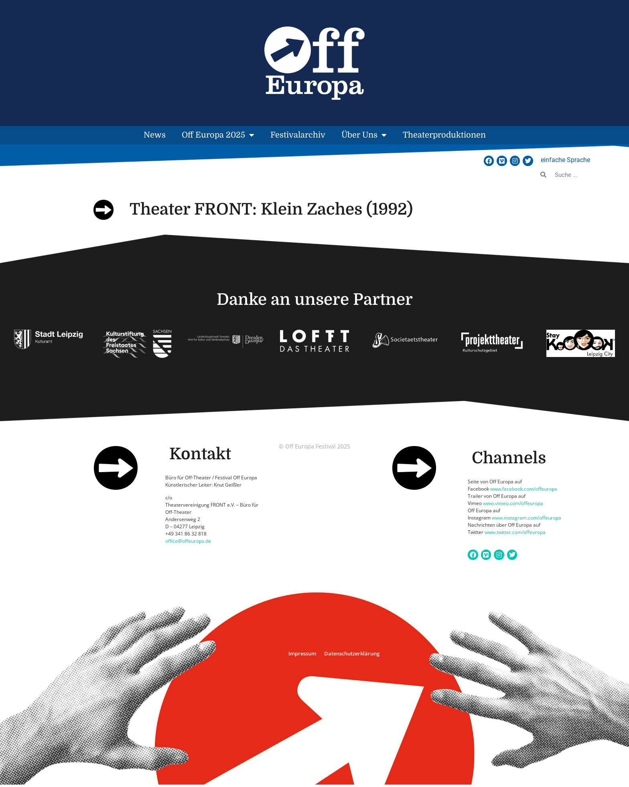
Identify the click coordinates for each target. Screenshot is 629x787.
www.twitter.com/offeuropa (515, 532)
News (155, 135)
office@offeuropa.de (188, 541)
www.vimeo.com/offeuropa (513, 503)
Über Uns (364, 135)
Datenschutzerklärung (351, 653)
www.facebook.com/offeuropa (523, 488)
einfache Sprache (565, 160)
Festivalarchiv (297, 135)
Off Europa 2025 (218, 135)
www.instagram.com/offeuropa (526, 517)
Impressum (302, 653)
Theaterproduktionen (444, 135)
